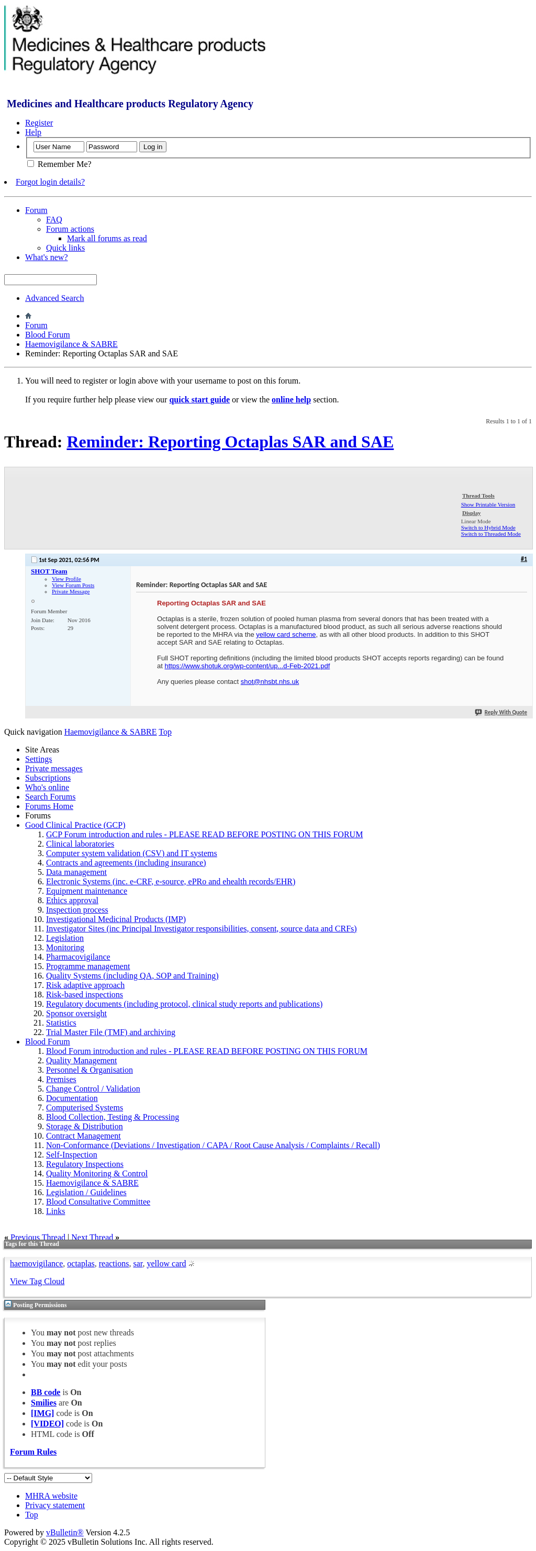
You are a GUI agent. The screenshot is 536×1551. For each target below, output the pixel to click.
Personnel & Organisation (89, 1069)
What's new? (46, 257)
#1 (524, 559)
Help (33, 132)
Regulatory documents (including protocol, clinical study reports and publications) (184, 1003)
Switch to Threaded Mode (491, 534)
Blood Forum (47, 334)
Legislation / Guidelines (86, 1192)
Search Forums (50, 796)
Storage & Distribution (84, 1126)
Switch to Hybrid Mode (488, 527)
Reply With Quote (500, 712)
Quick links (65, 247)
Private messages (54, 768)
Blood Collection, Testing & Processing (112, 1116)
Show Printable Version (488, 504)
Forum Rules (33, 1451)
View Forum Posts (73, 585)
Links (55, 1211)
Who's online (47, 787)
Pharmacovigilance (78, 956)
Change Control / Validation (93, 1088)
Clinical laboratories (80, 843)
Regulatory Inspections (85, 1164)
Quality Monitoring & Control (97, 1173)
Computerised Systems (84, 1107)
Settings (38, 759)
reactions (114, 1263)
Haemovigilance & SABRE (71, 344)
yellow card (166, 1263)
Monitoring (65, 947)
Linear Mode (476, 521)
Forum (36, 210)
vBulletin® (65, 1532)
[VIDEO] (47, 1423)
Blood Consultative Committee (98, 1201)
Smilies (44, 1402)
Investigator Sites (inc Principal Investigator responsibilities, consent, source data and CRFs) (201, 928)
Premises (61, 1079)
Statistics (61, 1022)
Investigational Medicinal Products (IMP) (116, 919)
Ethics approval (72, 900)
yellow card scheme (286, 634)
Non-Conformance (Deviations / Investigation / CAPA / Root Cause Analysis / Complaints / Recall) (213, 1145)
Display (471, 513)
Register (39, 122)
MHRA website (51, 1495)
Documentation (72, 1098)
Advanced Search (54, 298)
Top (165, 731)
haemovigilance (36, 1263)
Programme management (88, 966)
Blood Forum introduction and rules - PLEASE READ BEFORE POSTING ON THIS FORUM (206, 1051)
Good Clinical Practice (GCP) (75, 825)
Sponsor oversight (76, 1013)
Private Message (71, 591)
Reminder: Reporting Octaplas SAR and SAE (230, 441)
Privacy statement (55, 1505)
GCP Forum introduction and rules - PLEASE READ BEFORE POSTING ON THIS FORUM (204, 834)
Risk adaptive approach (85, 985)
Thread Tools (478, 495)
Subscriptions (48, 777)
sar (137, 1263)
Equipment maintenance (86, 890)
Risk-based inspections (84, 994)
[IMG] (42, 1413)
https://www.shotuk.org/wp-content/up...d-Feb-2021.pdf (247, 666)
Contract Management (83, 1135)
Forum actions (70, 228)
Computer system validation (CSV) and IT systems (131, 853)
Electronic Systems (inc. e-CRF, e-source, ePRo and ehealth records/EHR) (170, 881)
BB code (45, 1392)
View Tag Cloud (37, 1281)
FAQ (54, 219)
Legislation (65, 938)
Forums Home (49, 806)
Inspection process (77, 909)
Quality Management (81, 1060)
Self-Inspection (71, 1154)
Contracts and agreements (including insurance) (126, 862)
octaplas (80, 1263)
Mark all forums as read (107, 238)
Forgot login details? (50, 181)
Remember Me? (59, 164)
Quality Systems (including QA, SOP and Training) (132, 975)
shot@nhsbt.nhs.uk (270, 681)
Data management (76, 872)
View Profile (66, 579)
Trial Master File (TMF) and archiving (110, 1032)
